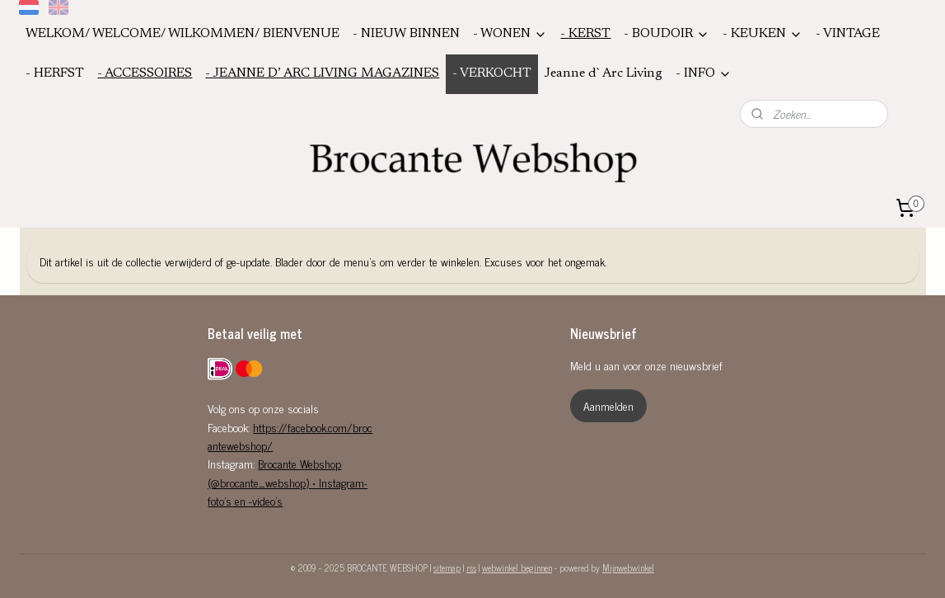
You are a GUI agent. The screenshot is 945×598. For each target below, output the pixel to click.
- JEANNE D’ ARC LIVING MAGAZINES (322, 73)
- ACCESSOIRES (144, 73)
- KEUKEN (762, 34)
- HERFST (55, 73)
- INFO (704, 74)
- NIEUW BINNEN (406, 33)
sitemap (447, 567)
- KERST (585, 33)
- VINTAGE (848, 33)
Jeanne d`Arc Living (603, 73)
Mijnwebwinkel (628, 567)
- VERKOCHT (491, 73)
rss (471, 567)
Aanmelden (608, 405)
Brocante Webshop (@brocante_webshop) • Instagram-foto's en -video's (287, 482)
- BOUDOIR (666, 34)
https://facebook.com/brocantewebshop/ (290, 435)
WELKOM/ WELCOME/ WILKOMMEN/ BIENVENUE (182, 33)
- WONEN (510, 34)
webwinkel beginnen (517, 567)
